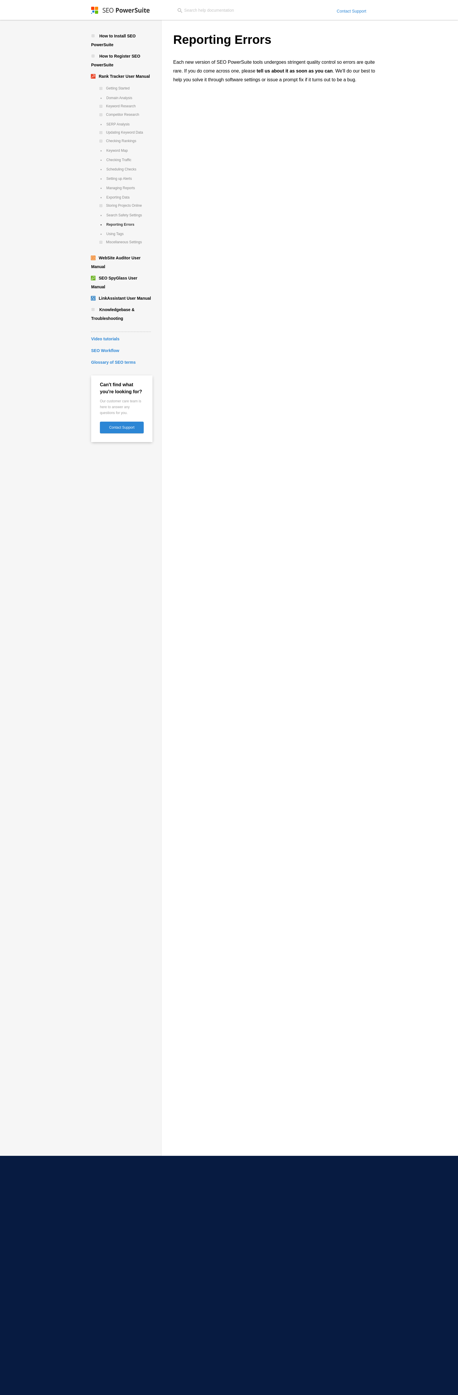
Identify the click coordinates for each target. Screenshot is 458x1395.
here (198, 110)
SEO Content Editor (180, 1194)
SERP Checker (98, 1194)
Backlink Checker (178, 1266)
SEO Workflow (105, 350)
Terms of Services (368, 1386)
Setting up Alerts (119, 179)
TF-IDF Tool (173, 1227)
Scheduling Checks (121, 169)
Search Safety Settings (124, 215)
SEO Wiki (248, 1305)
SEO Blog (248, 1280)
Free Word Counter (257, 1343)
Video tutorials (105, 339)
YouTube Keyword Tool (106, 1329)
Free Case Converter (258, 1335)
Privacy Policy (279, 1386)
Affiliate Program (332, 1194)
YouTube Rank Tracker (106, 1202)
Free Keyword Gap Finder (263, 1327)
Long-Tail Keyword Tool (107, 1296)
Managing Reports (120, 188)
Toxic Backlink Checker (183, 1274)
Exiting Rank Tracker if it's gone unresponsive (224, 452)
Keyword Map (117, 151)
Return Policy (338, 1386)
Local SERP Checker (104, 1186)
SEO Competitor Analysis (262, 1249)
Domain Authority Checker (263, 1241)
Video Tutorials (253, 1194)
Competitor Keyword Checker (112, 1288)
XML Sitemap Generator (185, 1202)
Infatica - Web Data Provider (265, 1360)
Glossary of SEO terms (113, 362)
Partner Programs (333, 1202)
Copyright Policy (309, 1386)
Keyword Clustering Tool (108, 1305)
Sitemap (394, 1386)
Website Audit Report (182, 1321)
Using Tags (115, 234)
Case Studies (251, 1296)
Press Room (328, 1210)
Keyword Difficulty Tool (106, 1313)
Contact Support (351, 11)
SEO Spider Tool (177, 1186)
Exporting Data (117, 197)
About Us (325, 1186)
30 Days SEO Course (258, 1202)
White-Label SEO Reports (185, 1313)
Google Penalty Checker (261, 1233)
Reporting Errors (120, 225)
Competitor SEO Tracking (108, 1210)
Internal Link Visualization (186, 1235)
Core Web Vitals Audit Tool (186, 1219)
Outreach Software (103, 1258)
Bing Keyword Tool (102, 1337)
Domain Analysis (119, 98)
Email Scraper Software (107, 1249)
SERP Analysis (118, 124)
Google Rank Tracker (105, 1219)
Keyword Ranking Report (185, 1305)
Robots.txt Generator (182, 1210)
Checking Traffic (118, 160)
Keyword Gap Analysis (106, 1321)
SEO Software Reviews (260, 1288)
